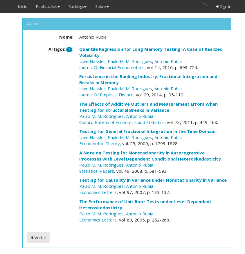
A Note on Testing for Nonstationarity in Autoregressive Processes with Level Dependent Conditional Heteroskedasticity (150, 156)
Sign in (223, 6)
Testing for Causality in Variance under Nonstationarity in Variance (153, 180)
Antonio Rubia (168, 61)
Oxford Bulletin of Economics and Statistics (122, 122)
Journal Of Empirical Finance (106, 95)
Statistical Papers (96, 171)
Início (22, 6)
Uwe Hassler (92, 61)
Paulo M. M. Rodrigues (130, 61)
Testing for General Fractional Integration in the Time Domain (147, 131)
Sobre (102, 6)
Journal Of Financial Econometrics (112, 67)
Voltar (38, 237)
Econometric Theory (99, 143)
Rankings (78, 6)
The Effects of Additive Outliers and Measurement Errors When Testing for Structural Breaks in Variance (148, 107)
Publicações (48, 6)
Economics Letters (98, 192)
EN (205, 4)
